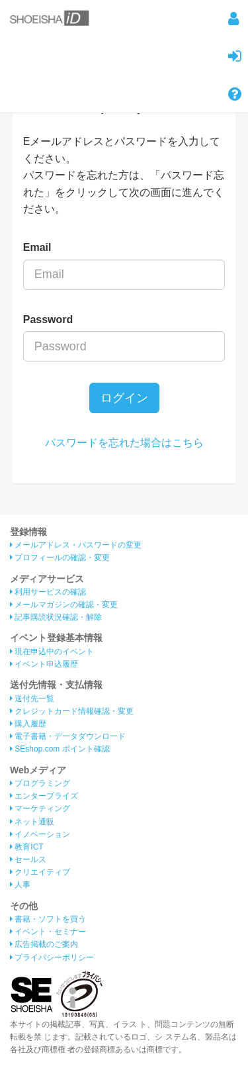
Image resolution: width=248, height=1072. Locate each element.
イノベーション (40, 834)
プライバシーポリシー (52, 957)
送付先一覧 (32, 698)
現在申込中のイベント (52, 651)
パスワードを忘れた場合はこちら (124, 442)
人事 (20, 884)
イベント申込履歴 (44, 664)
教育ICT (27, 847)
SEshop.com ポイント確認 (60, 749)
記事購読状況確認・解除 (56, 617)
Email (37, 247)
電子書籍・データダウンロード (68, 736)
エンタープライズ (44, 796)
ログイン (124, 398)
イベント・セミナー (48, 931)
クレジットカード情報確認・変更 (72, 711)
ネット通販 (32, 821)
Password (48, 319)
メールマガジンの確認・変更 (64, 604)
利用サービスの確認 (48, 592)
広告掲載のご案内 (44, 944)
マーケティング (40, 808)
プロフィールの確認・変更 (60, 557)
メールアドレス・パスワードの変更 (76, 545)
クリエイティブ (40, 872)
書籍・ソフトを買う (48, 919)
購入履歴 (28, 723)
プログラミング (40, 783)
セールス (28, 859)
